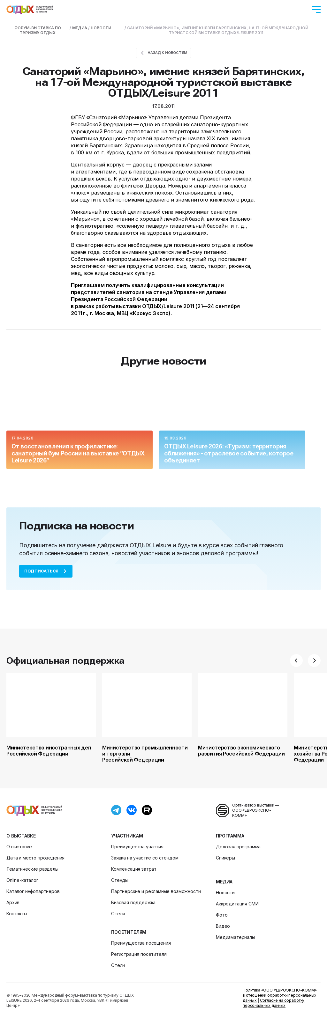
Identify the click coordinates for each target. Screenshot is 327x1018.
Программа (230, 835)
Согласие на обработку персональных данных (273, 1003)
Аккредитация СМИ (237, 903)
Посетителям (128, 932)
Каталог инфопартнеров (33, 891)
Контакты (16, 913)
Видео (223, 926)
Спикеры (225, 857)
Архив (12, 902)
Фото (221, 915)
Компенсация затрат (133, 869)
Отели (118, 913)
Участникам (127, 835)
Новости (225, 892)
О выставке (20, 835)
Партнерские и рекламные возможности (156, 891)
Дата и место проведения (35, 857)
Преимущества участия (137, 846)
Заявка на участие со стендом (145, 857)
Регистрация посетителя (138, 954)
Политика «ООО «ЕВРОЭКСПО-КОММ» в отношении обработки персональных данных (280, 995)
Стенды (119, 880)
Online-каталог (22, 880)
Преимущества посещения (141, 943)
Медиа (224, 881)
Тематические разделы (32, 869)
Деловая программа (238, 846)
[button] (296, 660)
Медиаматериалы (235, 937)
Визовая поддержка (133, 902)
